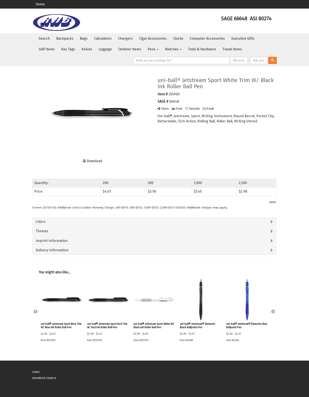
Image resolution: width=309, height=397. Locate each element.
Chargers (125, 38)
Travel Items (232, 49)
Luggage (105, 49)
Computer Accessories (207, 38)
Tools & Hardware (202, 49)
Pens (153, 49)
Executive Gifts (242, 38)
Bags (84, 38)
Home (40, 4)
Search (44, 38)
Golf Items (47, 49)
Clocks (178, 38)
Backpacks (64, 38)
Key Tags (68, 49)
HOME (36, 372)
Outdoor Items (129, 49)
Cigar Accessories (153, 38)
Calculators (103, 38)
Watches (173, 49)
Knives (87, 49)
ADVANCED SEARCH (44, 378)
